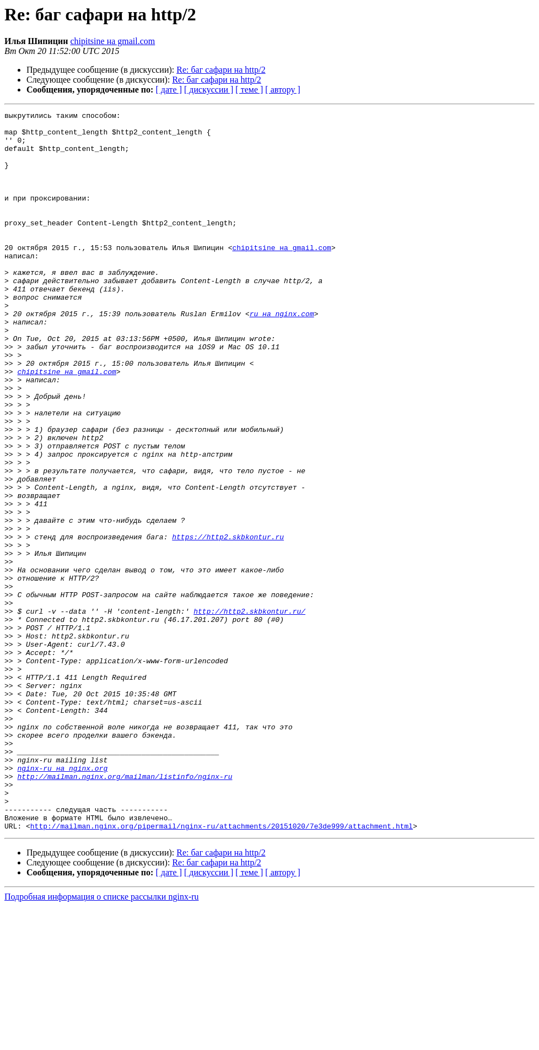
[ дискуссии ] (208, 89)
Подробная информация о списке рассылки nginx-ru (101, 1040)
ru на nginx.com (282, 355)
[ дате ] (168, 89)
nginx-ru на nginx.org (62, 900)
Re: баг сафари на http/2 (220, 69)
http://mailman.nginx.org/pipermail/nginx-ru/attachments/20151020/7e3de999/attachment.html (221, 970)
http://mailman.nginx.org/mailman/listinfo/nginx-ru (124, 910)
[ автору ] (282, 89)
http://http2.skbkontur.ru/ (249, 712)
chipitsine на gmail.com (112, 41)
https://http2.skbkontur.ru (228, 622)
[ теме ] (249, 89)
